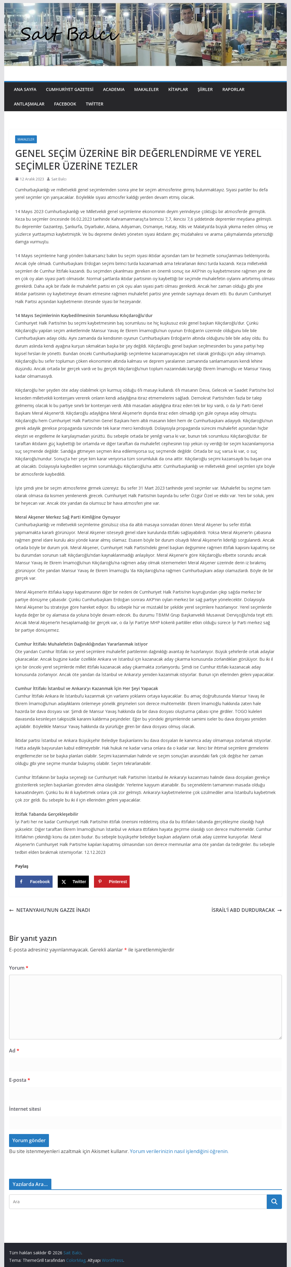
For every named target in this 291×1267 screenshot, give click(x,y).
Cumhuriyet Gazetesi (69, 89)
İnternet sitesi (25, 1109)
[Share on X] (73, 882)
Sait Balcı (58, 179)
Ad (14, 1050)
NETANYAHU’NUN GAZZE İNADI (49, 910)
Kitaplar (178, 89)
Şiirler (205, 89)
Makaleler (146, 89)
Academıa (113, 89)
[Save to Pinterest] (112, 882)
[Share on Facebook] (33, 882)
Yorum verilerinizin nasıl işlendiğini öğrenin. (179, 1151)
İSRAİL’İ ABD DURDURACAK (247, 910)
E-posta (19, 1080)
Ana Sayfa (25, 89)
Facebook (65, 104)
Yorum (18, 967)
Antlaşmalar (29, 104)
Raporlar (233, 89)
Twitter (94, 104)
